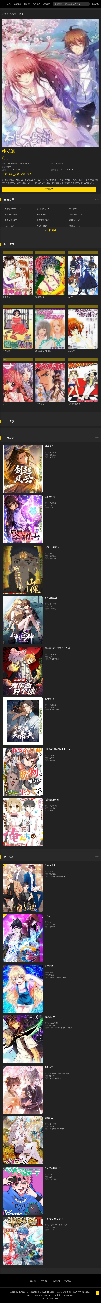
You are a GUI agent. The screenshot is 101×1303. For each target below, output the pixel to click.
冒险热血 (52, 874)
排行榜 (27, 4)
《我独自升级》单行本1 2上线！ (61, 1028)
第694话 (52, 927)
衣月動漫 (53, 503)
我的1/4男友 (50, 865)
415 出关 (53, 1230)
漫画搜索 (59, 4)
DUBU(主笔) (54, 1023)
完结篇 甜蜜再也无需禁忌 (58, 977)
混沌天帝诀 (50, 699)
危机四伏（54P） (43, 209)
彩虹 (11, 174)
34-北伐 (52, 457)
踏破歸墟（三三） (56, 558)
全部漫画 (17, 4)
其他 (50, 505)
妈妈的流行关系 (74, 404)
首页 (9, 4)
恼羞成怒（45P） (12, 214)
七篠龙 (52, 755)
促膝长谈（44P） (75, 220)
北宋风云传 (39, 404)
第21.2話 (53, 760)
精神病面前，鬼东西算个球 (57, 648)
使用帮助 (56, 1281)
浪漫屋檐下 (39, 297)
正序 (98, 200)
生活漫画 (52, 808)
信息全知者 (50, 497)
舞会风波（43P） (12, 220)
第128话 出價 (54, 710)
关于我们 (33, 1281)
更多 (98, 438)
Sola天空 (71, 297)
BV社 (52, 1174)
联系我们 (45, 1281)
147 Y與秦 (53, 1179)
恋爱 (5, 174)
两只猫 (52, 871)
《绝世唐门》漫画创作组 (58, 1225)
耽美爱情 (13, 14)
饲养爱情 (6, 351)
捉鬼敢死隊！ (54, 659)
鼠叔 (51, 973)
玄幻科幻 (52, 707)
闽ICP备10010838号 (50, 1299)
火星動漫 (53, 452)
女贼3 (5, 360)
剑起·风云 (49, 446)
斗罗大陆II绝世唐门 (54, 1219)
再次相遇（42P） (75, 226)
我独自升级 (50, 1017)
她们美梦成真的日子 (43, 351)
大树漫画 (5, 14)
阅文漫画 (53, 604)
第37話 (52, 811)
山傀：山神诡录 (52, 547)
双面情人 (6, 297)
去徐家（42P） (43, 226)
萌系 (17, 174)
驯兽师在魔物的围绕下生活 (57, 749)
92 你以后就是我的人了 (58, 1129)
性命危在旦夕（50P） (13, 209)
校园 (23, 174)
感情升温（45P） (43, 220)
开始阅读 (49, 189)
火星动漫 (53, 705)
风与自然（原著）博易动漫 (59, 1073)
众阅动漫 (53, 654)
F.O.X (5, 404)
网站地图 (67, 1281)
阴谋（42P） (73, 209)
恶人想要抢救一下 (53, 1168)
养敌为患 (49, 1067)
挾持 (51, 508)
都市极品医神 (51, 598)
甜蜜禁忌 (49, 966)
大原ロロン (54, 806)
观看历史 (95, 4)
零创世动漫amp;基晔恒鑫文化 (19, 164)
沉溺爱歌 (71, 351)
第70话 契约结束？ (56, 1078)
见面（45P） (10, 226)
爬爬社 (52, 553)
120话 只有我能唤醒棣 (57, 876)
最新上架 (36, 4)
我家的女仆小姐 (52, 799)
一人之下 (49, 916)
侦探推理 (52, 455)
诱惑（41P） (42, 214)
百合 (29, 174)
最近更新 (47, 4)
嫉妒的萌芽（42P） (76, 214)
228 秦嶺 (53, 609)
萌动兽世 (49, 1118)
